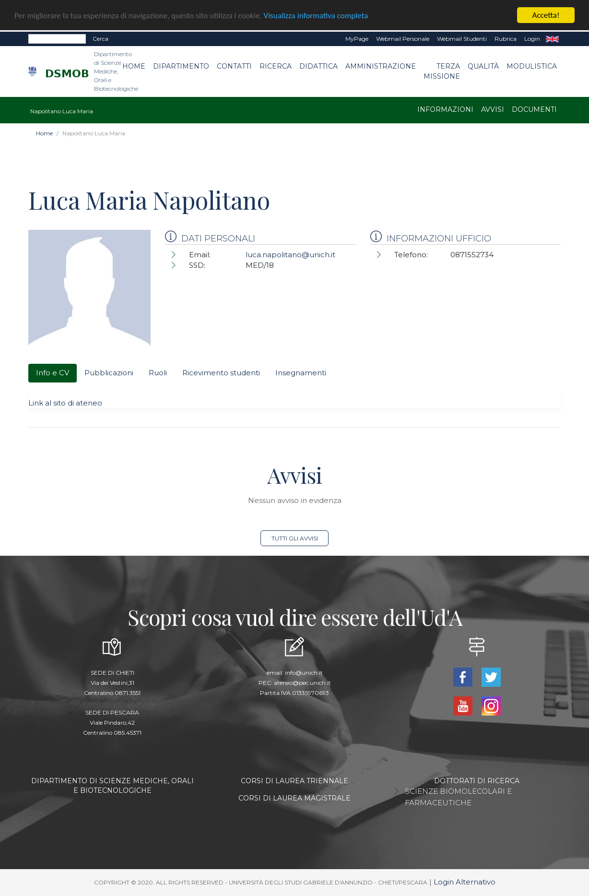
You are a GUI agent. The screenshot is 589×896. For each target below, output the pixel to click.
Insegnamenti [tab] (300, 372)
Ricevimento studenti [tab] (221, 372)
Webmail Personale (402, 38)
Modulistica (532, 66)
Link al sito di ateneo (65, 402)
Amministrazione (380, 66)
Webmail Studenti (462, 38)
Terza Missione (442, 71)
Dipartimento (181, 66)
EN (552, 39)
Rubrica (506, 38)
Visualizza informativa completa (316, 15)
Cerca (100, 38)
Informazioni (445, 109)
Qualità (483, 66)
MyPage (356, 38)
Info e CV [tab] (52, 372)
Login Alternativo (464, 881)
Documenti (534, 109)
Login (532, 38)
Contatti (234, 66)
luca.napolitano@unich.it (290, 254)
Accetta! (546, 15)
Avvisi (492, 109)
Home (133, 66)
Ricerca (275, 66)
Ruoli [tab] (158, 372)
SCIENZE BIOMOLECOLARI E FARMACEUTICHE (458, 797)
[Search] (57, 39)
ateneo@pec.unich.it (302, 682)
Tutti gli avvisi (294, 538)
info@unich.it (304, 672)
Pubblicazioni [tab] (108, 372)
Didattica (318, 66)
